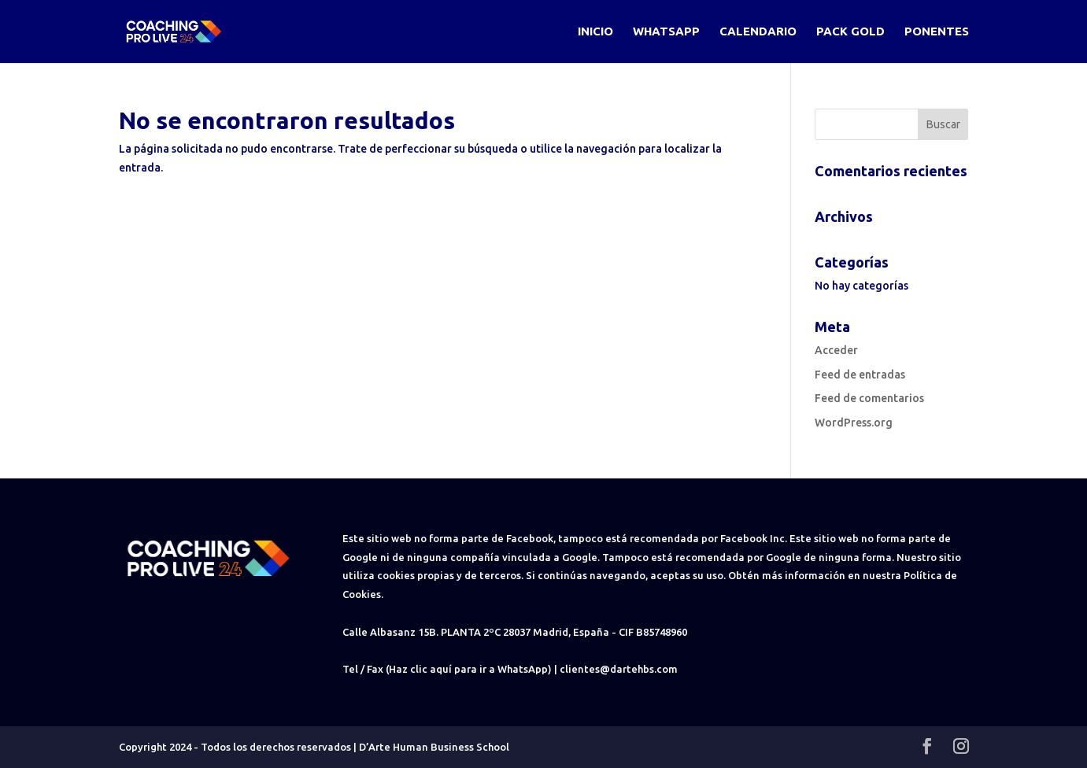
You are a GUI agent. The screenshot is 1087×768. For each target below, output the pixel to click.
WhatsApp (666, 32)
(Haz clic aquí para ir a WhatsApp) (469, 668)
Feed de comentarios (869, 398)
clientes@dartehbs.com (619, 668)
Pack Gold (850, 32)
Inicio (595, 32)
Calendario (758, 32)
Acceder (836, 350)
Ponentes (936, 32)
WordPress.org (854, 422)
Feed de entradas (860, 374)
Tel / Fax (362, 668)
